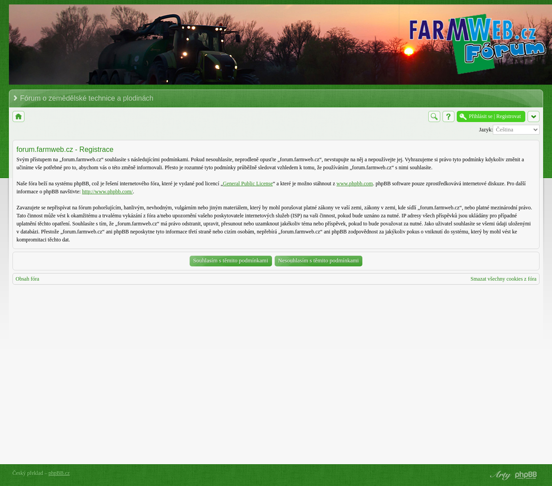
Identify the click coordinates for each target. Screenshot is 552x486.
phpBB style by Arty (499, 475)
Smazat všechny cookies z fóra (503, 279)
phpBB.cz (59, 473)
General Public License (248, 183)
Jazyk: (486, 130)
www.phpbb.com (355, 183)
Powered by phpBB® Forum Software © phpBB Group (526, 475)
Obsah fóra (27, 279)
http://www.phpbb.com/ (107, 191)
